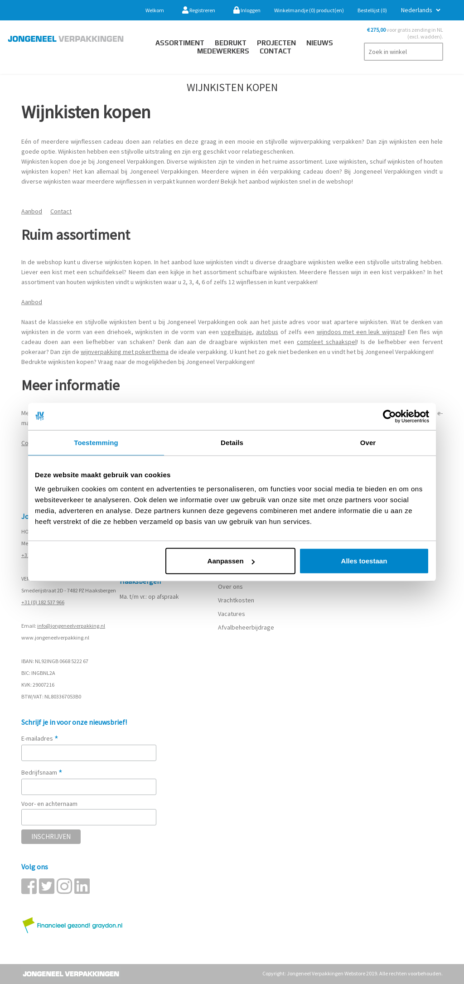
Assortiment (179, 43)
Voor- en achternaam (49, 804)
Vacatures (232, 614)
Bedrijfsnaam (42, 772)
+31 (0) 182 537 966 (42, 602)
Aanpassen (231, 561)
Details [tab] (232, 442)
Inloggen (247, 10)
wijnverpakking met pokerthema (125, 352)
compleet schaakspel (327, 342)
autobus (267, 332)
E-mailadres (39, 738)
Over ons (230, 586)
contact (275, 51)
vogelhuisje (236, 332)
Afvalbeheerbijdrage (247, 627)
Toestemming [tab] (96, 442)
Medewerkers (223, 51)
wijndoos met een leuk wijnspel (361, 332)
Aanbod (31, 211)
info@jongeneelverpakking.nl (71, 625)
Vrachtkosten (236, 600)
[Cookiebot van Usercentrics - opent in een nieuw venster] (389, 416)
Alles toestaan (364, 561)
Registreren (198, 10)
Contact (61, 211)
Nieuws (319, 43)
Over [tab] (368, 442)
